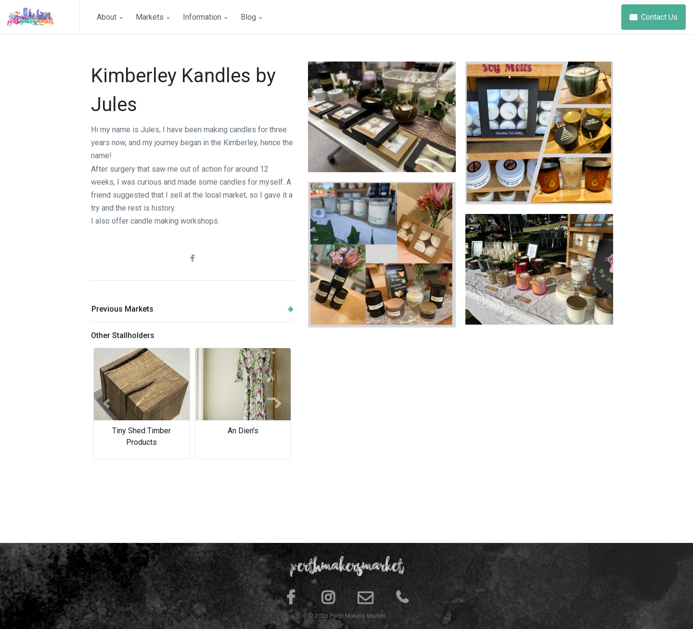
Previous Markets (192, 309)
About (109, 17)
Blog (251, 17)
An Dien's (243, 430)
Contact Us (653, 17)
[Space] (43, 17)
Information (205, 17)
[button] (106, 403)
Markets (152, 17)
